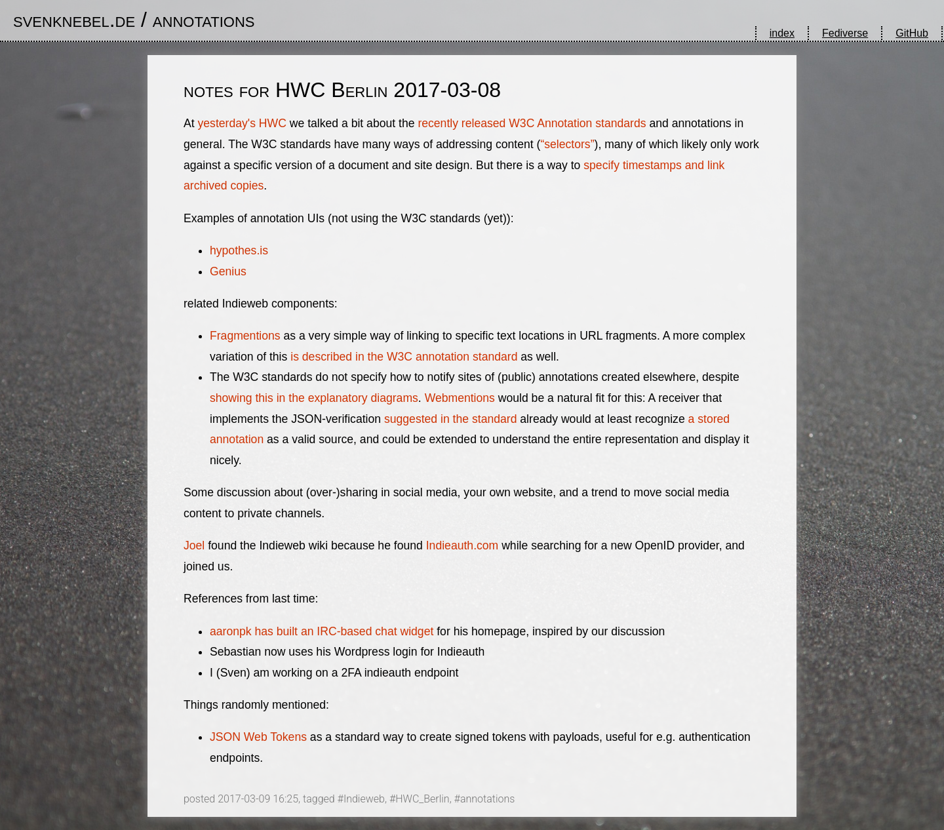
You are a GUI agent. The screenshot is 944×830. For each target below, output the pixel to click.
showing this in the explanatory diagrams (314, 398)
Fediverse (845, 33)
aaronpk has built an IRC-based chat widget (321, 631)
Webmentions (460, 398)
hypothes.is (239, 250)
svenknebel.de (74, 19)
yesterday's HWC (242, 123)
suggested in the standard (450, 418)
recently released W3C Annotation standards (532, 123)
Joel (194, 545)
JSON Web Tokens (258, 736)
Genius (228, 271)
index (782, 33)
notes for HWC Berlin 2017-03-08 (342, 90)
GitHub (911, 33)
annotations (204, 19)
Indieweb (364, 799)
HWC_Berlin (422, 799)
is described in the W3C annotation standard (403, 356)
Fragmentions (245, 335)
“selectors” (567, 144)
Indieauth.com (462, 545)
